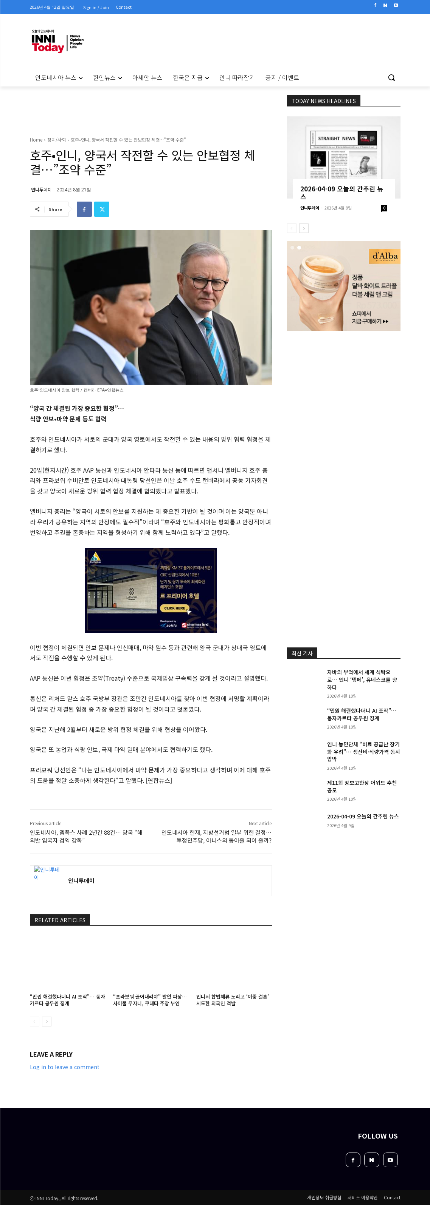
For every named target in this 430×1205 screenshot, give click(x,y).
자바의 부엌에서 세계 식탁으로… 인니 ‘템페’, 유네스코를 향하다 (362, 679)
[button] (391, 77)
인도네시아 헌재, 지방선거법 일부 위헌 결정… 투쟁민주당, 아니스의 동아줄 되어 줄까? (216, 836)
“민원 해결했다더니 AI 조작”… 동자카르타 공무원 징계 (67, 1000)
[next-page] (46, 1021)
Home (36, 139)
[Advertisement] (348, 381)
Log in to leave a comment (64, 1067)
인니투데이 (41, 189)
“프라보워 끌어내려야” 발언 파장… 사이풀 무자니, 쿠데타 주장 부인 (150, 1000)
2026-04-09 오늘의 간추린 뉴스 (341, 192)
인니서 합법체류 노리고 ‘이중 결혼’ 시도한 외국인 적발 (232, 1000)
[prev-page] (34, 1021)
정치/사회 (56, 139)
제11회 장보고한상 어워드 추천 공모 (362, 786)
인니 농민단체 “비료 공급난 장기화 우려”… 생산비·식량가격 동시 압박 (363, 751)
